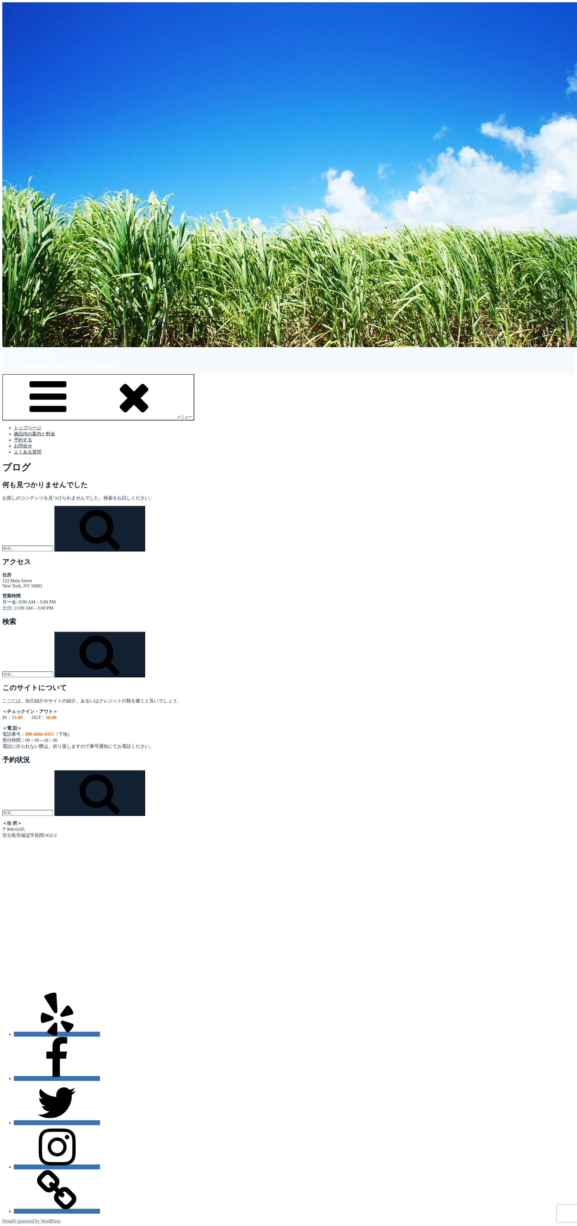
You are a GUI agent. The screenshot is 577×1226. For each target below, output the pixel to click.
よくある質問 (27, 451)
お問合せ (23, 445)
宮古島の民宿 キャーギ (27, 355)
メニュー (98, 397)
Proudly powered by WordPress (31, 1221)
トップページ (27, 427)
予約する (23, 439)
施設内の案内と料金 (34, 433)
